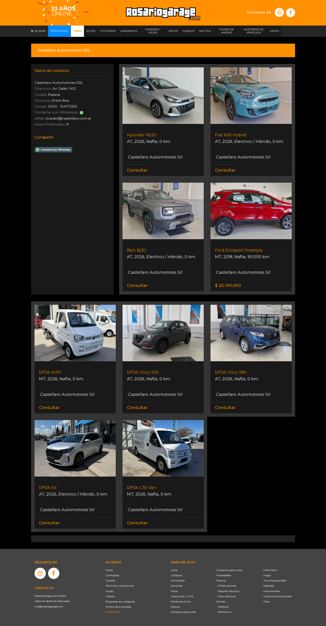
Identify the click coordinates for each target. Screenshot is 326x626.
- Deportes (268, 585)
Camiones (177, 585)
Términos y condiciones (120, 585)
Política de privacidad (118, 606)
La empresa (112, 575)
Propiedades (223, 575)
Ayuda (109, 591)
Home (109, 570)
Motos (174, 591)
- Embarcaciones (226, 585)
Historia (110, 596)
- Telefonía (222, 606)
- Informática (269, 570)
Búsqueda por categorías (120, 601)
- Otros (266, 601)
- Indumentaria (271, 591)
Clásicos (175, 606)
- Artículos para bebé (274, 580)
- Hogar (266, 575)
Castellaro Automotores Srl (155, 157)
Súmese (110, 580)
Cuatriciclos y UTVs (182, 596)
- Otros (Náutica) (226, 596)
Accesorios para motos (229, 570)
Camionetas (178, 580)
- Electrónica (223, 612)
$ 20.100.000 (228, 285)
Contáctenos (113, 612)
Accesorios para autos (183, 612)
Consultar (137, 170)
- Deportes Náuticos (227, 591)
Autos (174, 570)
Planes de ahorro (181, 601)
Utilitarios (176, 575)
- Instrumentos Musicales (277, 596)
